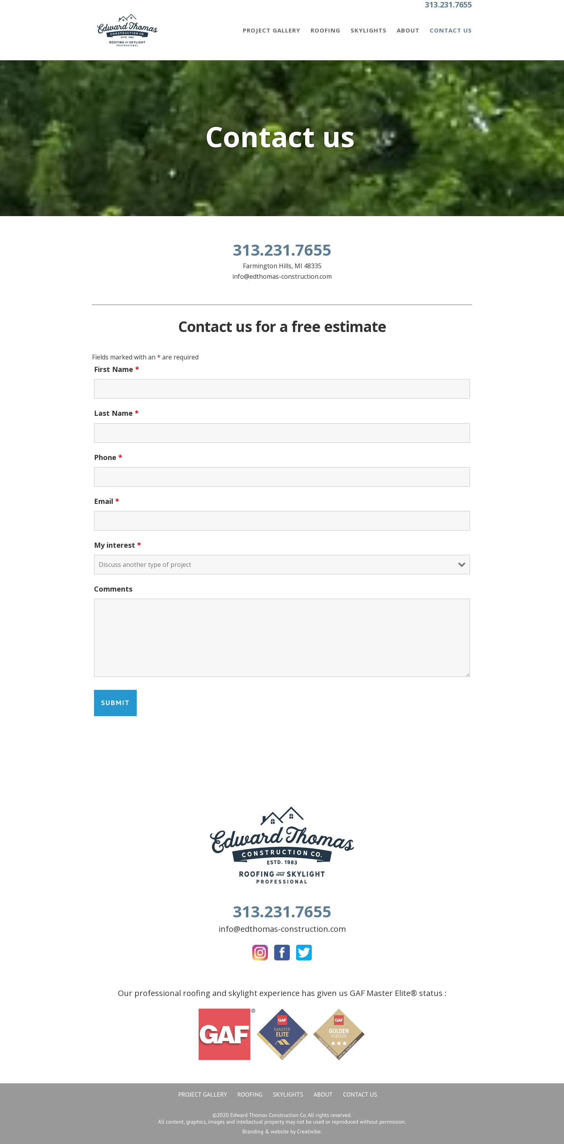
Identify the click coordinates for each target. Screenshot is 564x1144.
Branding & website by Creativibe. (282, 1131)
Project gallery (271, 30)
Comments (113, 589)
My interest (117, 545)
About (408, 30)
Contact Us (451, 30)
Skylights (369, 30)
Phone (108, 457)
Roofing (325, 30)
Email (106, 501)
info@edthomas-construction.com (282, 276)
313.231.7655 (448, 4)
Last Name (116, 413)
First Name (116, 369)
